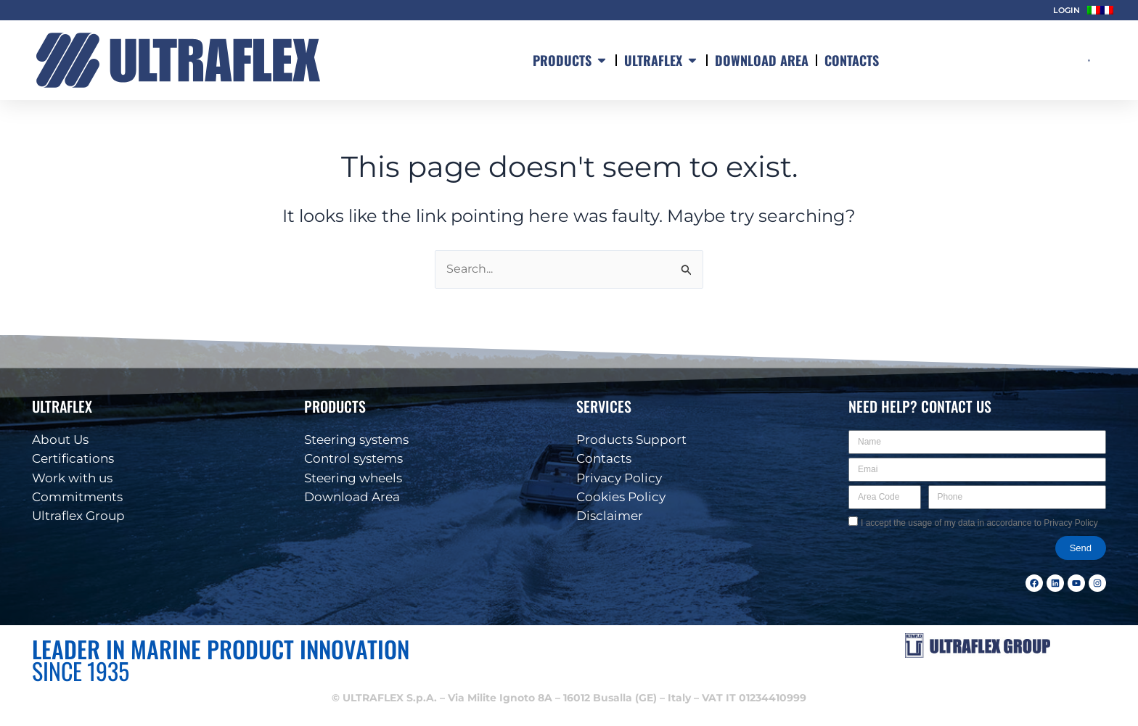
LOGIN (1066, 10)
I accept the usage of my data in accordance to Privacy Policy (979, 523)
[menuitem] (1093, 10)
